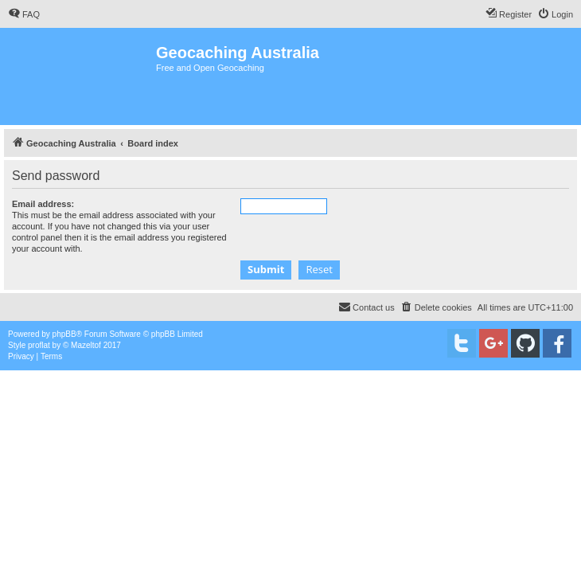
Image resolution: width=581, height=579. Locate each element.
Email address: (43, 204)
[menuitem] (24, 14)
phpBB (64, 334)
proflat (39, 345)
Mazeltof (86, 345)
